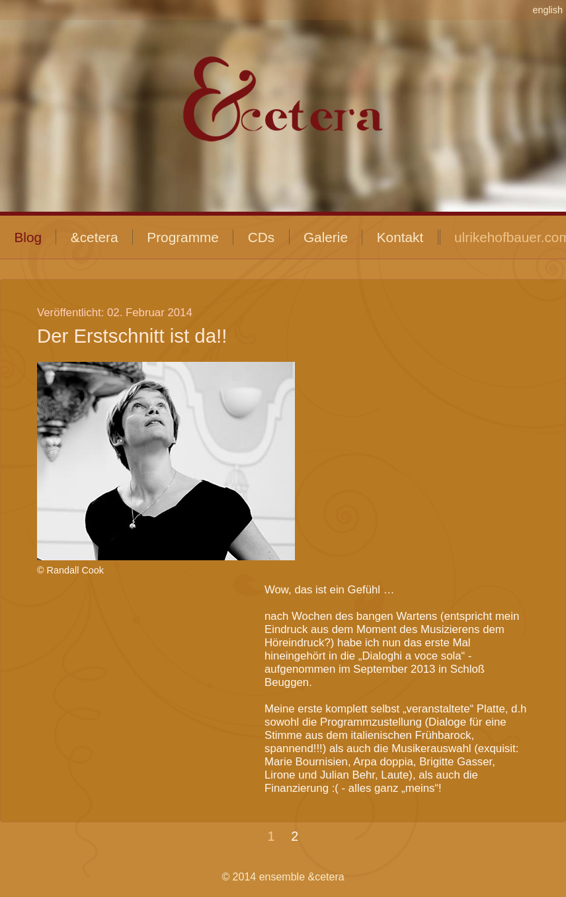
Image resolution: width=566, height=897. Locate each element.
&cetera (94, 237)
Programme (183, 237)
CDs (261, 237)
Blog (28, 237)
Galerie (325, 237)
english (547, 10)
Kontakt (400, 237)
